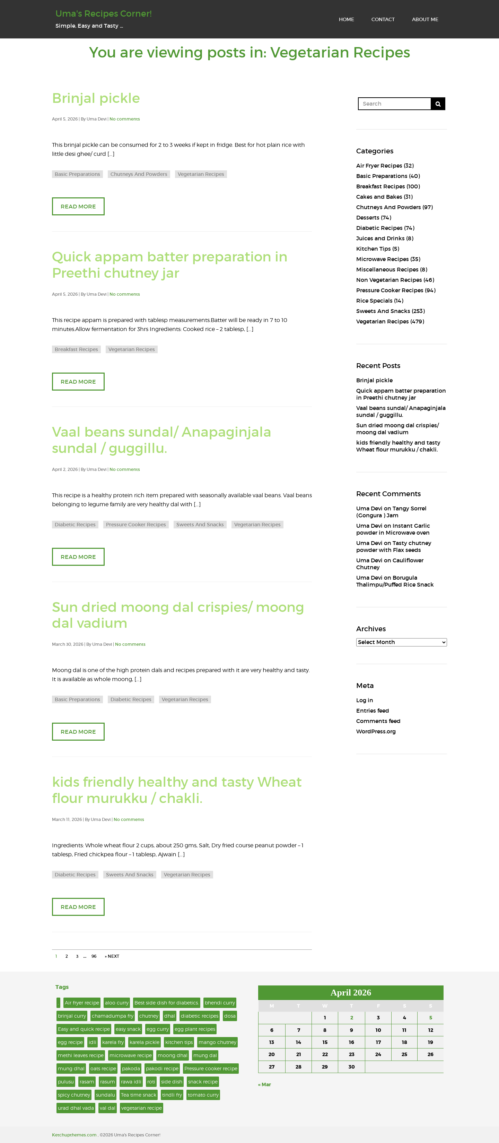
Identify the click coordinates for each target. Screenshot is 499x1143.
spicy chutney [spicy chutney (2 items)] (74, 1095)
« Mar (264, 1084)
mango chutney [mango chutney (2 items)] (217, 1042)
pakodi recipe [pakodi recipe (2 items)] (162, 1068)
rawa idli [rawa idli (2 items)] (131, 1081)
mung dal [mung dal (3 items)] (205, 1055)
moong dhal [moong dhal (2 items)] (172, 1055)
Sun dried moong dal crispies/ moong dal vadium (178, 615)
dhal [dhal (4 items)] (169, 1016)
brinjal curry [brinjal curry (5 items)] (72, 1016)
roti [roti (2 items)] (151, 1081)
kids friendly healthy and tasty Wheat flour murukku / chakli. (177, 790)
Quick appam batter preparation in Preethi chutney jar (170, 265)
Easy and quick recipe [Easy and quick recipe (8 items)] (84, 1029)
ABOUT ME (425, 19)
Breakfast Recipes (76, 349)
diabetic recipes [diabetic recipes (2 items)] (199, 1016)
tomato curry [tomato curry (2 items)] (203, 1095)
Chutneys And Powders (139, 174)
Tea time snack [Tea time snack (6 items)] (138, 1095)
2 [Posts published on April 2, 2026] (351, 1018)
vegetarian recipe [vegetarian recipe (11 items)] (141, 1108)
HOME (346, 19)
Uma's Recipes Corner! (103, 13)
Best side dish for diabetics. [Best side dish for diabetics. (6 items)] (166, 1003)
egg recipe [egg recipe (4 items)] (70, 1042)
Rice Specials (374, 300)
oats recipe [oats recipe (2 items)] (103, 1068)
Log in (364, 700)
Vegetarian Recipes (201, 174)
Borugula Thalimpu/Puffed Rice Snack (395, 581)
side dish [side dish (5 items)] (171, 1081)
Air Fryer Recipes (379, 165)
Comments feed (378, 720)
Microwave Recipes (382, 259)
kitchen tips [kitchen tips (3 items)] (179, 1042)
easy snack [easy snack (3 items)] (128, 1029)
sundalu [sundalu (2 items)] (105, 1095)
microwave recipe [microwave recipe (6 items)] (131, 1055)
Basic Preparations (77, 174)
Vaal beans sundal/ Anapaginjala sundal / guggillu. (161, 440)
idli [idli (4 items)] (92, 1042)
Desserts (367, 217)
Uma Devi (369, 508)
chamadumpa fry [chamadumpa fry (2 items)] (112, 1016)
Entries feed (372, 710)
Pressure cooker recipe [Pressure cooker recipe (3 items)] (210, 1068)
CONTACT (383, 19)
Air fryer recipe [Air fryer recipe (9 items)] (82, 1003)
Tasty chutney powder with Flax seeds (393, 546)
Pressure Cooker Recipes (136, 524)
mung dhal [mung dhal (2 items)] (71, 1068)
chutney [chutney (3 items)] (148, 1016)
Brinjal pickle (96, 98)
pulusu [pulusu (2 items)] (66, 1081)
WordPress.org (376, 731)
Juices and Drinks (380, 238)
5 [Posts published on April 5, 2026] (430, 1018)
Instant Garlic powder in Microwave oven (393, 529)
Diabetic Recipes (75, 524)
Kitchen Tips (373, 248)
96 (93, 956)
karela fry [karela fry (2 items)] (113, 1042)
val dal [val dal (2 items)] (107, 1108)
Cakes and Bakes (379, 196)
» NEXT (112, 956)
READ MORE (78, 206)
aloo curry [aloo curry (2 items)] (117, 1003)
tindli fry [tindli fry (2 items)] (172, 1095)
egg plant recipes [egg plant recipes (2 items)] (195, 1029)
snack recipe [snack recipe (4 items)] (203, 1081)
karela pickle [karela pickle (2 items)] (144, 1042)
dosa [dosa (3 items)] (230, 1016)
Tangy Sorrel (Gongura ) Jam (391, 512)
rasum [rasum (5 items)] (107, 1081)
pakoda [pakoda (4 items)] (131, 1068)
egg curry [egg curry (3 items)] (158, 1029)
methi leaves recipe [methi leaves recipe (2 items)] (81, 1055)
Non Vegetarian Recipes (389, 279)
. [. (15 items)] (58, 1003)
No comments (125, 119)
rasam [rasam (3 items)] (87, 1081)
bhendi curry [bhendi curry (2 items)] (220, 1003)
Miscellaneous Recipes (387, 269)
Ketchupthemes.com (75, 1134)
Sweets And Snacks (200, 524)
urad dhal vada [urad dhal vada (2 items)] (76, 1108)
